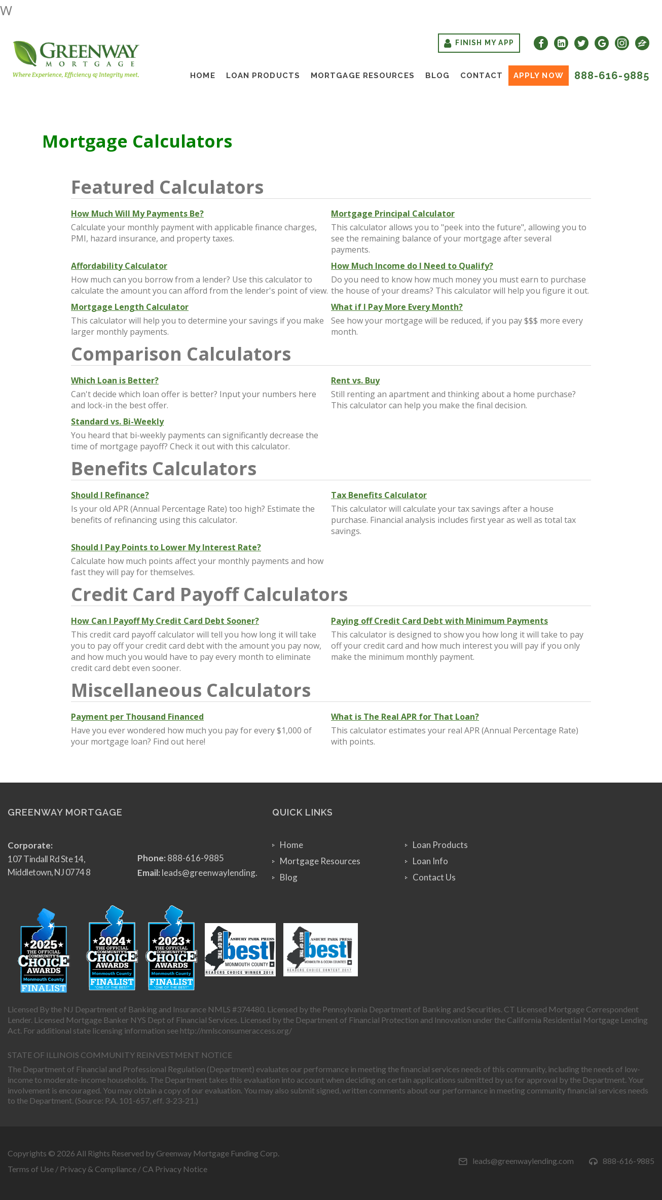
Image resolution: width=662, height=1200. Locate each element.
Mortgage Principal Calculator (393, 213)
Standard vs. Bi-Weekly (117, 421)
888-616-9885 (611, 75)
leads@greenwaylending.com (218, 872)
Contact (481, 75)
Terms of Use (31, 1169)
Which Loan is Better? (115, 380)
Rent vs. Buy (355, 380)
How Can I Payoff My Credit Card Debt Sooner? (165, 620)
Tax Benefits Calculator (379, 495)
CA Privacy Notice (174, 1169)
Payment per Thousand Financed (137, 716)
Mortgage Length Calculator (130, 306)
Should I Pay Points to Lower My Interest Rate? (166, 547)
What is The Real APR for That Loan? (405, 716)
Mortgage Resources (363, 75)
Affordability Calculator (119, 265)
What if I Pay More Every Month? (397, 306)
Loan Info (430, 861)
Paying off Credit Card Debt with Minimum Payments (439, 620)
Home (202, 75)
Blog (437, 75)
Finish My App (479, 43)
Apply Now (538, 75)
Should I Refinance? (110, 495)
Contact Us (434, 877)
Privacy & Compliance (98, 1169)
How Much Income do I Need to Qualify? (412, 265)
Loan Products (263, 75)
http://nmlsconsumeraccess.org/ (236, 1030)
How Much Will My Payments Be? (137, 213)
